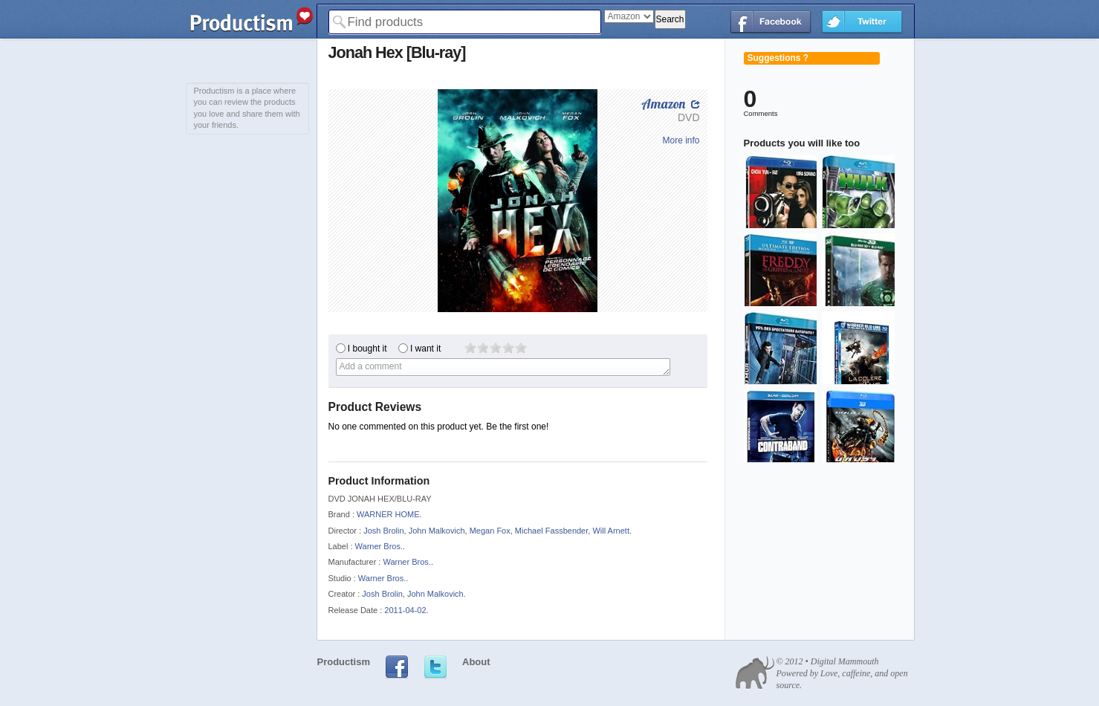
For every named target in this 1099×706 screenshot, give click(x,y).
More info (680, 140)
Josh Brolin (383, 530)
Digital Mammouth (845, 661)
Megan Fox (490, 530)
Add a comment (503, 367)
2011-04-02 (405, 610)
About (476, 661)
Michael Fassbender (551, 530)
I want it (425, 348)
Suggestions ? (778, 58)
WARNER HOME (388, 514)
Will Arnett (610, 530)
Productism (344, 661)
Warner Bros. (379, 546)
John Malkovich (437, 530)
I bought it (367, 348)
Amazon (663, 103)
